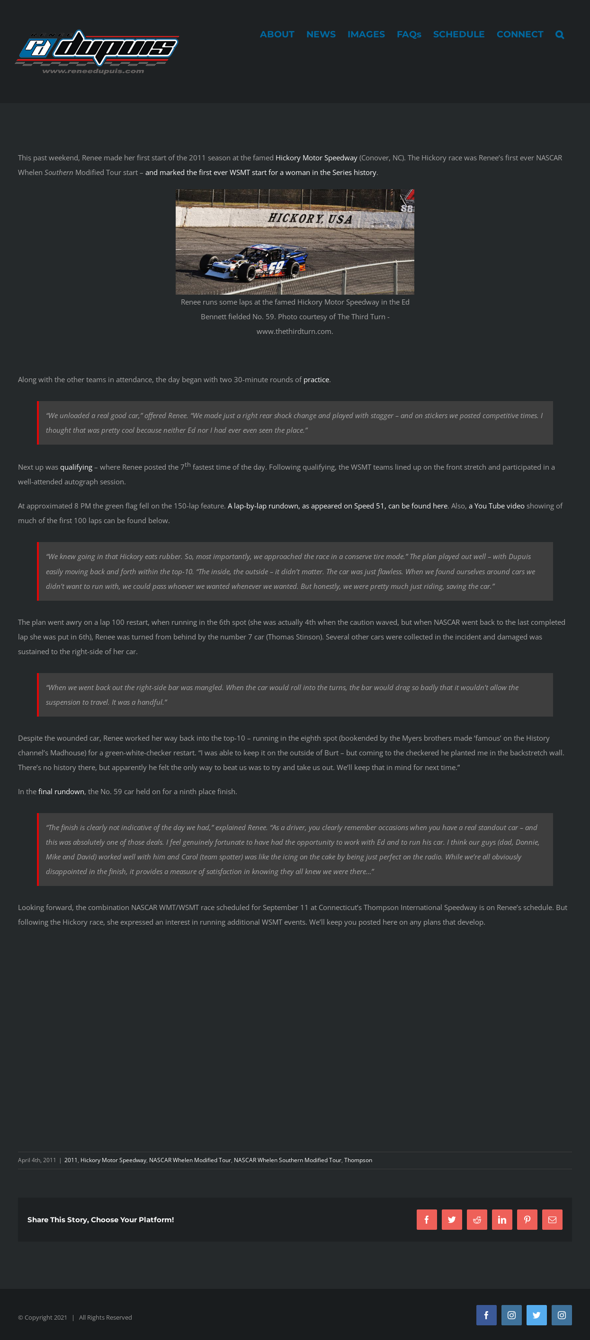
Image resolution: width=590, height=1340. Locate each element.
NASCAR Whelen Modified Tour (190, 1160)
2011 (71, 1160)
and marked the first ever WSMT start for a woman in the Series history (260, 172)
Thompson (358, 1160)
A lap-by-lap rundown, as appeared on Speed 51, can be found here (337, 505)
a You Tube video (497, 505)
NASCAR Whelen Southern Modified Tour (287, 1160)
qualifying (76, 467)
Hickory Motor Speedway (317, 157)
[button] (559, 34)
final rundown (61, 791)
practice (316, 379)
